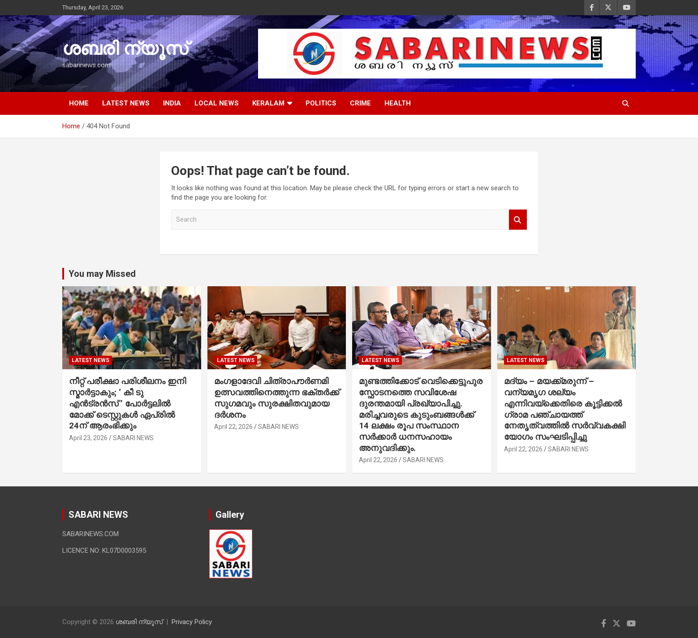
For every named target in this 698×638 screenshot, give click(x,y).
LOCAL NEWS (216, 103)
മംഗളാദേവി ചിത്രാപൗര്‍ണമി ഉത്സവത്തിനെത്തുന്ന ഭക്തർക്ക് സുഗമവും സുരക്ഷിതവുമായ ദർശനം (276, 398)
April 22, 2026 (233, 426)
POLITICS (321, 103)
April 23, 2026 (88, 437)
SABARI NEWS (133, 437)
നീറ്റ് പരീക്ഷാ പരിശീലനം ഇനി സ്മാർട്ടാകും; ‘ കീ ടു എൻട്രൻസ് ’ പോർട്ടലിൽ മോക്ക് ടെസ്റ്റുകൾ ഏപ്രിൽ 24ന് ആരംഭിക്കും (127, 403)
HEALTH (397, 103)
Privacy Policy (192, 622)
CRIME (360, 103)
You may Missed (102, 273)
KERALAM (268, 103)
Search (518, 220)
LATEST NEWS (126, 103)
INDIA (172, 103)
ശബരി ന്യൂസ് (125, 48)
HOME (79, 103)
